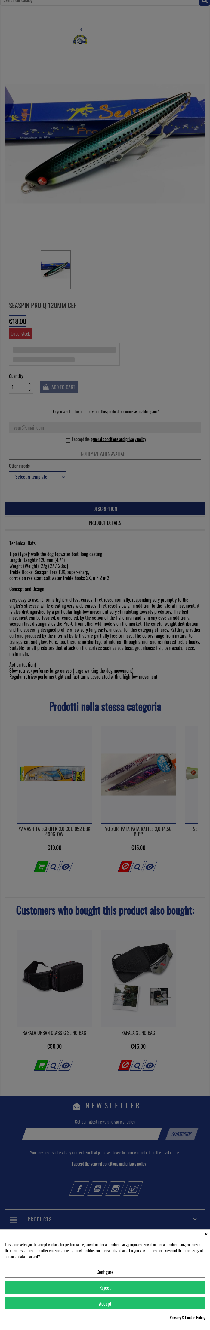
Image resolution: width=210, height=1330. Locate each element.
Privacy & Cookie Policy (187, 1318)
